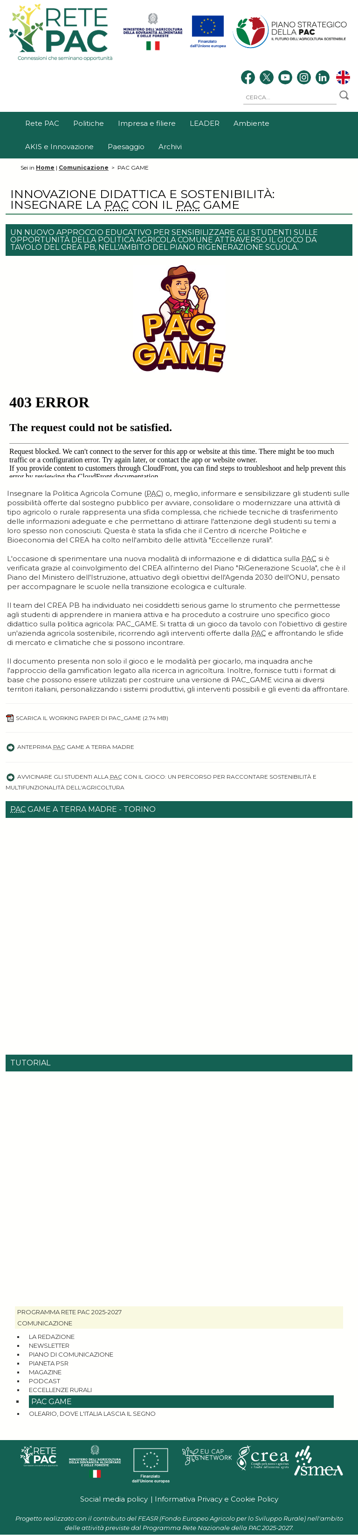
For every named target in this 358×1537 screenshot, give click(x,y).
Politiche (88, 123)
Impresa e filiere (147, 123)
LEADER (205, 123)
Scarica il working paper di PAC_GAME (87, 717)
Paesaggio (126, 146)
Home (45, 167)
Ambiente (251, 123)
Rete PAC (42, 123)
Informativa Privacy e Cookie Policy (216, 1499)
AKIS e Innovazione (59, 146)
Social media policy (114, 1499)
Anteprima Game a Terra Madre (70, 746)
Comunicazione (84, 167)
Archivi (170, 146)
